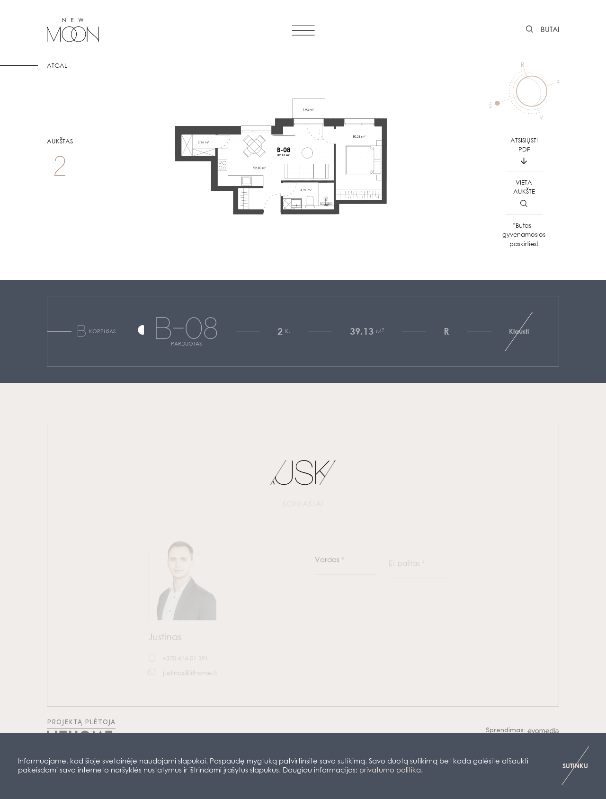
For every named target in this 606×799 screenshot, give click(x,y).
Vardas (329, 564)
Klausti (519, 331)
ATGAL (57, 65)
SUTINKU (575, 766)
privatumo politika (390, 769)
